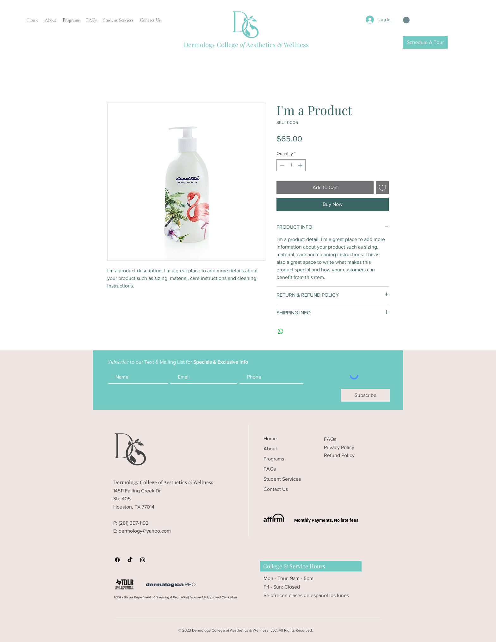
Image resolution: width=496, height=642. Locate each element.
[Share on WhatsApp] (280, 331)
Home (270, 438)
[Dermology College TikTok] (130, 560)
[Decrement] (281, 165)
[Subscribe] (365, 395)
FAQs (270, 469)
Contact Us (276, 489)
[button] (406, 20)
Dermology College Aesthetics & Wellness (246, 44)
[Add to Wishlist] (382, 187)
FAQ (329, 439)
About (270, 448)
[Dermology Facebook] (117, 560)
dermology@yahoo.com (145, 531)
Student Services (282, 479)
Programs (274, 458)
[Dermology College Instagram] (143, 560)
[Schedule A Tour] (425, 42)
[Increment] (301, 165)
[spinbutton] (291, 165)
